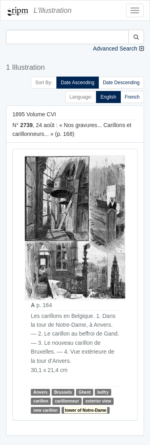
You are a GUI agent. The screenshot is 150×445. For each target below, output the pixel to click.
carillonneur (67, 401)
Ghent (84, 392)
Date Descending (121, 82)
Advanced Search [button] (115, 48)
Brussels (63, 392)
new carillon (45, 410)
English (108, 97)
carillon (40, 401)
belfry (103, 392)
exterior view (98, 401)
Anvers (40, 392)
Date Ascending (77, 82)
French (132, 97)
